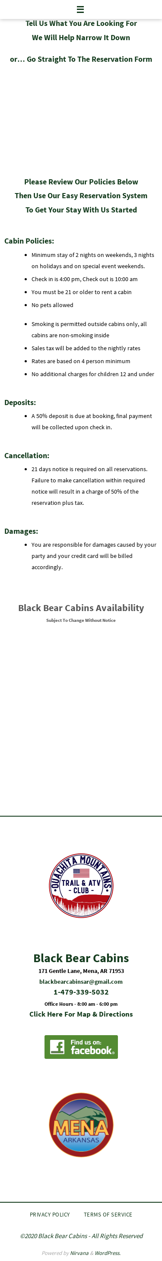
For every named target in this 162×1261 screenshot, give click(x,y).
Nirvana (79, 1253)
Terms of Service (108, 1214)
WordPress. (108, 1253)
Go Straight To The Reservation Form (89, 59)
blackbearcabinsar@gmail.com (81, 981)
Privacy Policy (50, 1214)
